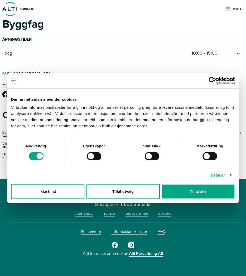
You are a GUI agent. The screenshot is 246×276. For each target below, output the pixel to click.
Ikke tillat (47, 191)
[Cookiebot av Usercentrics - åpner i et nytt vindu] (212, 81)
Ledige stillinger (137, 213)
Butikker (109, 213)
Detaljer (218, 175)
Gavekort (164, 213)
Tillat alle (198, 191)
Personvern (91, 232)
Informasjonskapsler (129, 232)
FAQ (161, 232)
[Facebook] (115, 247)
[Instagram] (131, 247)
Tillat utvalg (123, 191)
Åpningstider (84, 213)
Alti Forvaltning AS (146, 253)
